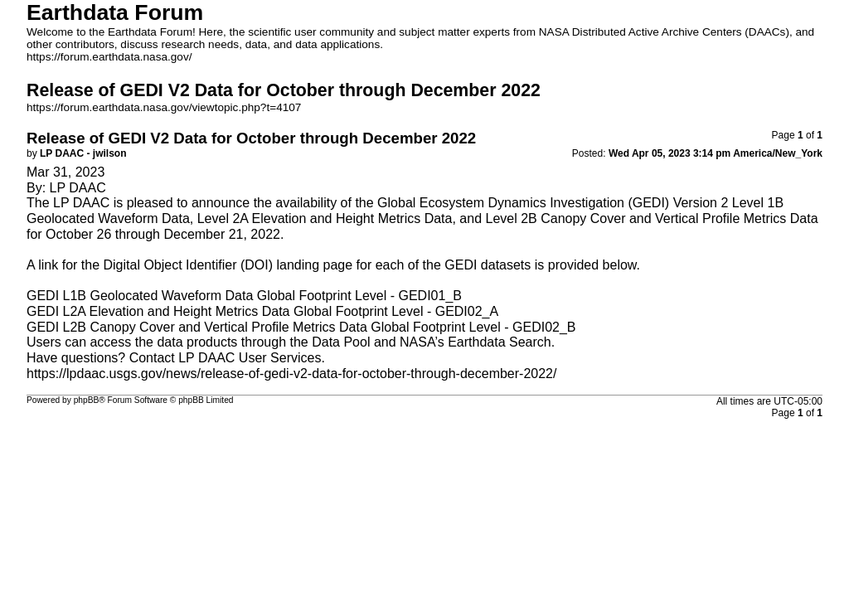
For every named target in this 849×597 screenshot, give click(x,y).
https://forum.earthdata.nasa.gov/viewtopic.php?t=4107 (164, 107)
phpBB (86, 400)
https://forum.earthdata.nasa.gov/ (109, 57)
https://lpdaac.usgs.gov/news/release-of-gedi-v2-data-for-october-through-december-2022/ (291, 373)
